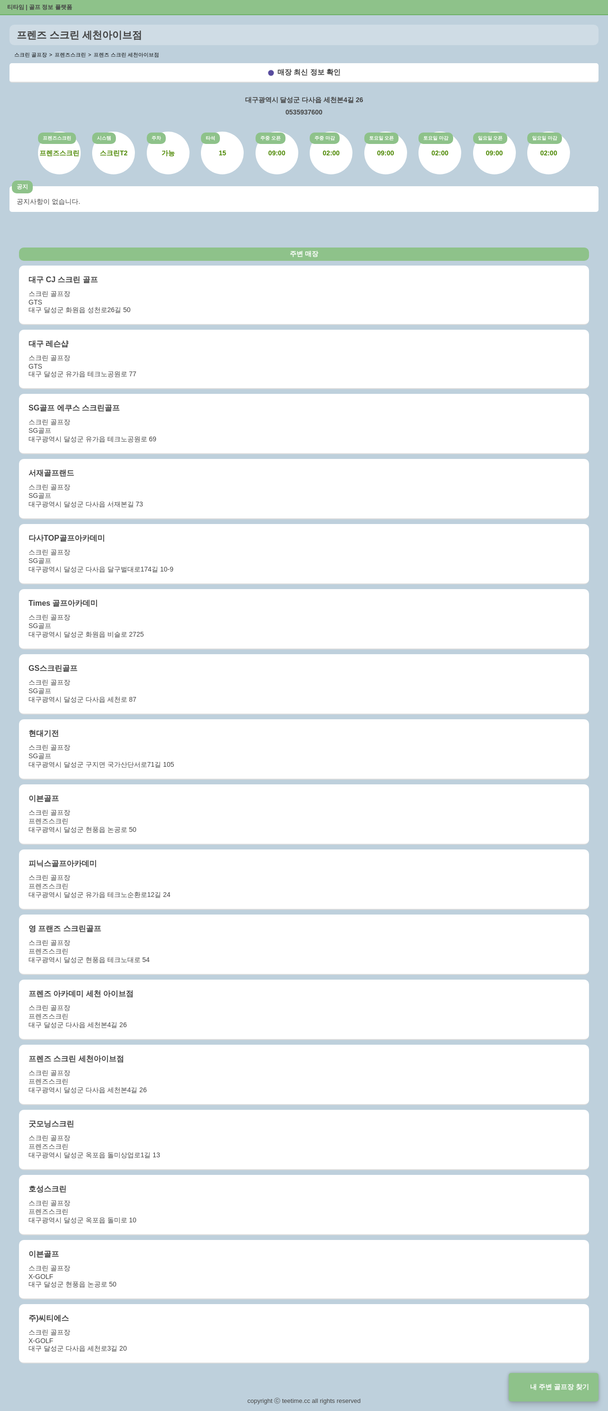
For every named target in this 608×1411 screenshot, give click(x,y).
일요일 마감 (544, 138)
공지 (22, 186)
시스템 (104, 138)
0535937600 (304, 112)
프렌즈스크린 (57, 138)
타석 (210, 138)
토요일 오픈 (381, 138)
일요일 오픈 (490, 138)
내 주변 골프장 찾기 (559, 1387)
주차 (156, 138)
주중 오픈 (270, 138)
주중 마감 (324, 138)
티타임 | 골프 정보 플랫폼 (39, 7)
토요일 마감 (435, 138)
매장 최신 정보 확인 (309, 72)
